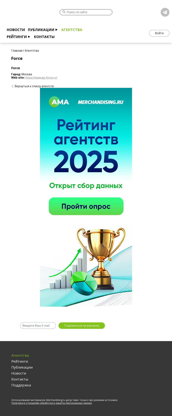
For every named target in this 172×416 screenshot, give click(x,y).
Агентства (71, 29)
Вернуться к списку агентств (34, 86)
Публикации (41, 29)
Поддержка (21, 385)
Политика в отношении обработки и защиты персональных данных (51, 403)
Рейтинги (17, 36)
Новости (16, 29)
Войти (159, 33)
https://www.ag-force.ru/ (41, 77)
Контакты (44, 36)
